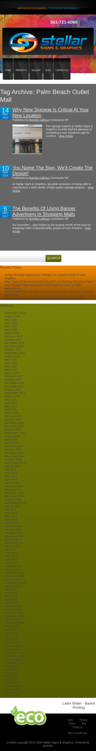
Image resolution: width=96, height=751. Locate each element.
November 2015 (14, 616)
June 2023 (11, 323)
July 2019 (10, 469)
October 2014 (13, 659)
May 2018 (11, 516)
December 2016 (14, 572)
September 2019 (15, 462)
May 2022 (11, 366)
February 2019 (14, 486)
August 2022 (12, 356)
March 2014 (12, 682)
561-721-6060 (63, 22)
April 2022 (11, 369)
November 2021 (14, 386)
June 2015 (11, 632)
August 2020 (12, 436)
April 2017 (11, 559)
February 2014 (14, 686)
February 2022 (14, 376)
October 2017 (13, 539)
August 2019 (12, 466)
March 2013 (12, 696)
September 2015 (15, 622)
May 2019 (11, 476)
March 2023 (12, 333)
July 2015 (10, 629)
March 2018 (12, 522)
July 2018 (10, 509)
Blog (48, 63)
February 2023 (14, 336)
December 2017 (14, 532)
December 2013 (14, 692)
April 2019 (11, 479)
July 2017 (10, 549)
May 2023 (11, 326)
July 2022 (10, 359)
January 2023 (13, 339)
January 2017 (13, 569)
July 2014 (10, 669)
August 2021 (12, 396)
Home (8, 63)
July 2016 (10, 589)
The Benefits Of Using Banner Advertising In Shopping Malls (44, 211)
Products (21, 63)
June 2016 (11, 592)
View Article (66, 136)
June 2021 (11, 403)
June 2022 (11, 362)
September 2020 (15, 432)
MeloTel (47, 745)
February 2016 (14, 606)
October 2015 (13, 619)
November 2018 (14, 496)
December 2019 (14, 453)
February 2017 (14, 566)
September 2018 (15, 503)
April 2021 (11, 409)
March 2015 (12, 642)
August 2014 (12, 666)
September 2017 (15, 542)
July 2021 (10, 399)
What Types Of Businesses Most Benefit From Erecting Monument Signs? (50, 281)
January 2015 (13, 649)
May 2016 (11, 596)
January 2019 (13, 489)
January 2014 (13, 689)
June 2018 (11, 512)
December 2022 (14, 342)
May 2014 (11, 676)
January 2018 (13, 529)
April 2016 (11, 599)
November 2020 (14, 426)
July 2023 (10, 319)
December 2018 (14, 492)
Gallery (36, 63)
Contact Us (61, 63)
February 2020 (14, 446)
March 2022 (12, 373)
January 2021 (13, 419)
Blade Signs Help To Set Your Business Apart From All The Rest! (44, 298)
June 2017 (11, 552)
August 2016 (12, 586)
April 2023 (11, 329)
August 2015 (12, 626)
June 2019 (11, 473)
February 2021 (14, 416)
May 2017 (11, 556)
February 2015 (14, 646)
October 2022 (13, 349)
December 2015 (14, 612)
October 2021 (13, 389)
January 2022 (13, 379)
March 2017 (12, 562)
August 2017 (12, 546)
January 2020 (13, 449)
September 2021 (15, 392)
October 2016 (13, 579)
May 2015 (11, 636)
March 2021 (12, 412)
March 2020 (12, 442)
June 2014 (11, 672)
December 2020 (14, 423)
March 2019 (12, 482)
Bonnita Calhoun (39, 120)
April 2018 (11, 519)
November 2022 (14, 346)
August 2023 (12, 316)
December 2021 (14, 383)
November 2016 (14, 576)
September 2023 (15, 313)
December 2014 (14, 652)
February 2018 (14, 526)
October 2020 (13, 429)
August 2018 (12, 506)
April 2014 (11, 679)
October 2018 (13, 499)
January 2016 (13, 609)
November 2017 (14, 536)
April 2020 (11, 439)
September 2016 (15, 582)
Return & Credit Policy (77, 733)
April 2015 (11, 639)
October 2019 (13, 459)
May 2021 (11, 406)
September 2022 (15, 353)
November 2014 (14, 656)
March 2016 (12, 602)
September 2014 (15, 662)
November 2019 (14, 456)
